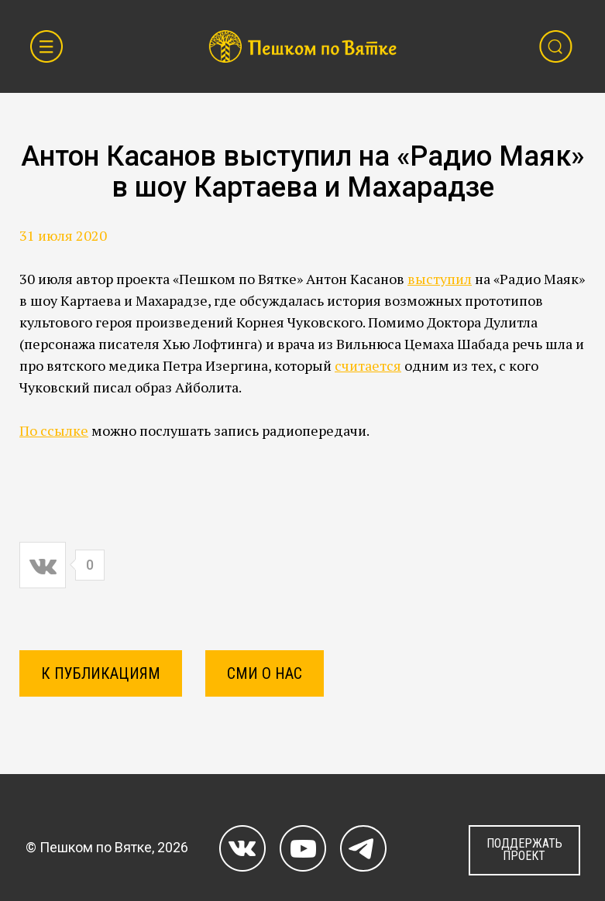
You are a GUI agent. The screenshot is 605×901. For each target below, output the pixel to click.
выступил (439, 278)
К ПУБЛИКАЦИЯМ (100, 673)
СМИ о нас (264, 673)
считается (368, 365)
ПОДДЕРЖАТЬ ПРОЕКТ (524, 849)
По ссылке (53, 430)
